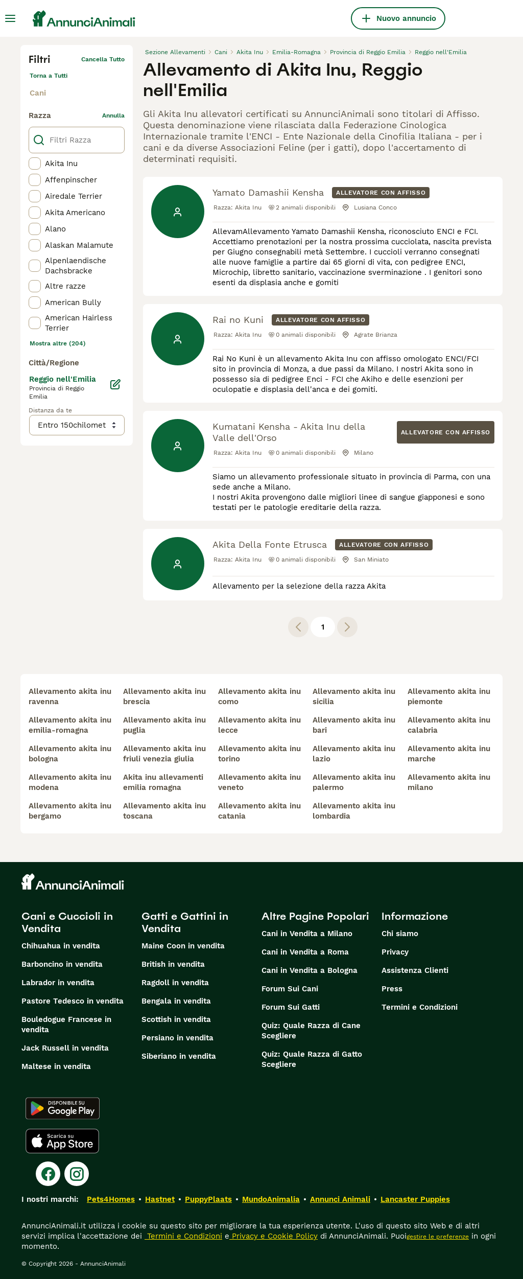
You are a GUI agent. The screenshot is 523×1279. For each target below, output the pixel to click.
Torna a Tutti (48, 75)
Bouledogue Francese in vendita (66, 1024)
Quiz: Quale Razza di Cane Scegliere (311, 1030)
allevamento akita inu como (259, 696)
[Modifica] (115, 384)
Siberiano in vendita (178, 1056)
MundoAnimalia (271, 1199)
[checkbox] (35, 163)
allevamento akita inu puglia (164, 725)
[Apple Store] (62, 1141)
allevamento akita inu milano (449, 782)
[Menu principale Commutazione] (10, 18)
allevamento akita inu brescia (164, 696)
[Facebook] (48, 1173)
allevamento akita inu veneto (259, 782)
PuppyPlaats (208, 1199)
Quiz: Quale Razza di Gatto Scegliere (312, 1059)
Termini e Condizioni (420, 1007)
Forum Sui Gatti (291, 1007)
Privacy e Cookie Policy (273, 1236)
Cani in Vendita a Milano (307, 933)
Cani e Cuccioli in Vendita (67, 922)
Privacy (395, 952)
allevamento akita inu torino (259, 753)
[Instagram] (76, 1173)
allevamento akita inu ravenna (70, 696)
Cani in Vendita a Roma (305, 952)
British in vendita (173, 964)
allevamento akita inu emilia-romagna (70, 725)
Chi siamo (400, 933)
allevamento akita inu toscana (164, 811)
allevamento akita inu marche (449, 753)
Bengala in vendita (176, 1001)
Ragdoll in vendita (175, 982)
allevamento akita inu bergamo (70, 811)
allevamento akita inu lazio (354, 753)
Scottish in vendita (176, 1019)
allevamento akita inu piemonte (449, 696)
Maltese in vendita (56, 1066)
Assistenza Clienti (415, 970)
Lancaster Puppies (415, 1199)
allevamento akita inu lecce (259, 725)
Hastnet (160, 1199)
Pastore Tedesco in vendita (72, 1001)
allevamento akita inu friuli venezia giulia (164, 753)
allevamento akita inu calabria (449, 725)
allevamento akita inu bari (354, 725)
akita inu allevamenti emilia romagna (163, 782)
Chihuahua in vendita (60, 945)
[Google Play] (63, 1108)
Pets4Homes (111, 1199)
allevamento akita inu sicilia (354, 696)
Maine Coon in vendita (183, 945)
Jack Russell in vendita (65, 1048)
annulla (113, 115)
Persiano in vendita (177, 1037)
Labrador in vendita (57, 982)
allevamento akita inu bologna (70, 753)
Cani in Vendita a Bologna (310, 970)
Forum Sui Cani (290, 988)
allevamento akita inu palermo (354, 782)
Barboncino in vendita (62, 964)
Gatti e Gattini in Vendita (184, 922)
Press (392, 988)
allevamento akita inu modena (70, 782)
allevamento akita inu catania (259, 811)
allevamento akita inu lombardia (354, 811)
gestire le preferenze (438, 1236)
